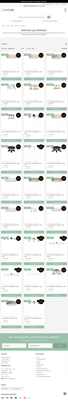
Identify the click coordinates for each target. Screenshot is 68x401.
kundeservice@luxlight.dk (10, 378)
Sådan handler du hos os (41, 368)
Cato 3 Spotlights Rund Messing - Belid (56, 101)
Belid (12, 25)
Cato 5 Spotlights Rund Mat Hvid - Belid (11, 101)
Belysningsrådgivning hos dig (42, 370)
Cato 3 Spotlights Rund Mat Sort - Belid (10, 163)
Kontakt (56, 4)
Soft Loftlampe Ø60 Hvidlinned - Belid (10, 195)
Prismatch (38, 366)
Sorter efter (4, 48)
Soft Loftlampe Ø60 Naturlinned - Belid (10, 71)
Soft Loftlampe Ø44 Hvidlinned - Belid (55, 225)
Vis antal (28, 48)
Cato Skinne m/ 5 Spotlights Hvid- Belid (33, 286)
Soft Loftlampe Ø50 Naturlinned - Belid (56, 131)
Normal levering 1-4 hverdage (51, 21)
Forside (3, 25)
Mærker (8, 25)
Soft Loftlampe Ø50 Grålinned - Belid (32, 195)
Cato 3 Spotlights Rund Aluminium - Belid (11, 131)
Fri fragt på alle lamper (17, 21)
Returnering (38, 372)
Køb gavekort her (40, 374)
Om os (37, 357)
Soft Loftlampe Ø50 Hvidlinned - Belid (10, 225)
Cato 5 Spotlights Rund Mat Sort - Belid (56, 163)
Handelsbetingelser (40, 359)
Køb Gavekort (63, 4)
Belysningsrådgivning (48, 4)
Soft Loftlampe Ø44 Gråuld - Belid (9, 318)
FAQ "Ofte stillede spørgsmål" (43, 376)
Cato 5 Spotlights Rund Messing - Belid (33, 101)
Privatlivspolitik (39, 365)
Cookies (37, 363)
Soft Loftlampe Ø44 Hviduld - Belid (55, 71)
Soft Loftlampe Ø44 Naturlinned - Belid (33, 71)
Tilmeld (60, 345)
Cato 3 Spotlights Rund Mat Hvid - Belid (33, 225)
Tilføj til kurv (11, 79)
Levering (38, 361)
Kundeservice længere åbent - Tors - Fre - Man (34, 5)
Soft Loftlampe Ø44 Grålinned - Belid (55, 195)
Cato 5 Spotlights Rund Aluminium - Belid (56, 286)
